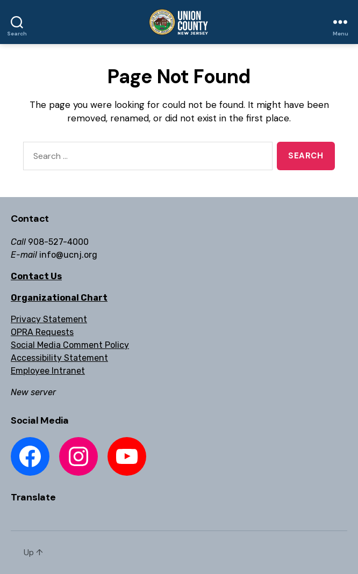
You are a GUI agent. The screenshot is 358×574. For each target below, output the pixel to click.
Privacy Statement (49, 319)
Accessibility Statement (59, 358)
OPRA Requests (42, 332)
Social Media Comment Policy (70, 345)
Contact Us (36, 276)
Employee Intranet (48, 371)
